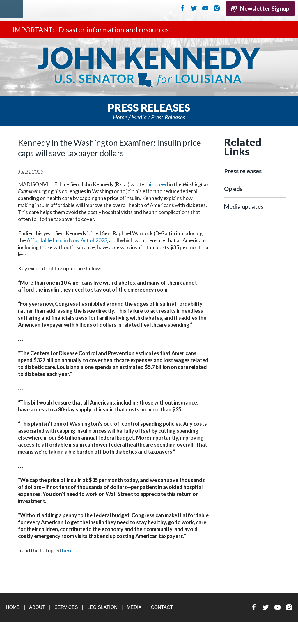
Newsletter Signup (260, 8)
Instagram (217, 8)
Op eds (233, 188)
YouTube (205, 8)
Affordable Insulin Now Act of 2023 (67, 240)
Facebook (183, 8)
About (37, 607)
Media (139, 117)
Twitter (194, 8)
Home (120, 117)
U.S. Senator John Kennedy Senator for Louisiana (149, 67)
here (67, 550)
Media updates (243, 206)
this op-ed (156, 184)
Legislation (102, 607)
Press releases (168, 117)
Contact (162, 607)
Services (66, 607)
